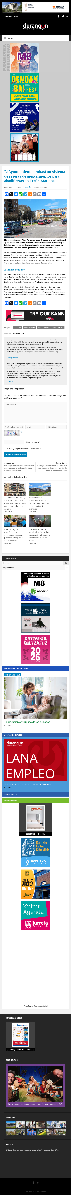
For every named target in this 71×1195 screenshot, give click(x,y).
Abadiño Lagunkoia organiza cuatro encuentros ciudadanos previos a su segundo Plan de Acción (14, 535)
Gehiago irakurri (12, 358)
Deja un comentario (40, 187)
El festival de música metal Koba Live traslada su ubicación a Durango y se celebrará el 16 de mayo (39, 535)
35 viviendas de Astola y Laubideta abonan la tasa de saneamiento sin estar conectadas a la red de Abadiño (15, 503)
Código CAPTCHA (32, 442)
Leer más (10, 381)
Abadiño (28, 187)
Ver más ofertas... (11, 794)
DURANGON (8, 187)
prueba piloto (43, 328)
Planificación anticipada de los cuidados (27, 721)
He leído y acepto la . (23, 448)
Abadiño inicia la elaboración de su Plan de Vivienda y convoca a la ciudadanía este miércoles (39, 503)
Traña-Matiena (57, 328)
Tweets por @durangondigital (36, 1006)
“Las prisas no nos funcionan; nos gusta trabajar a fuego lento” (35, 1104)
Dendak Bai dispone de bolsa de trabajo (27, 784)
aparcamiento (29, 328)
